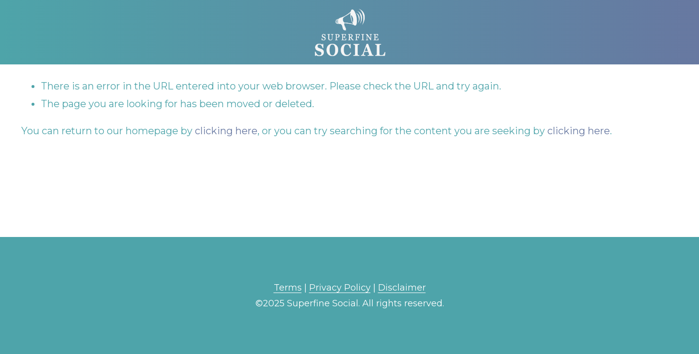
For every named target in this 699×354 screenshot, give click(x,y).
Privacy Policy (340, 287)
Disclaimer (402, 287)
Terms (288, 287)
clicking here (226, 131)
